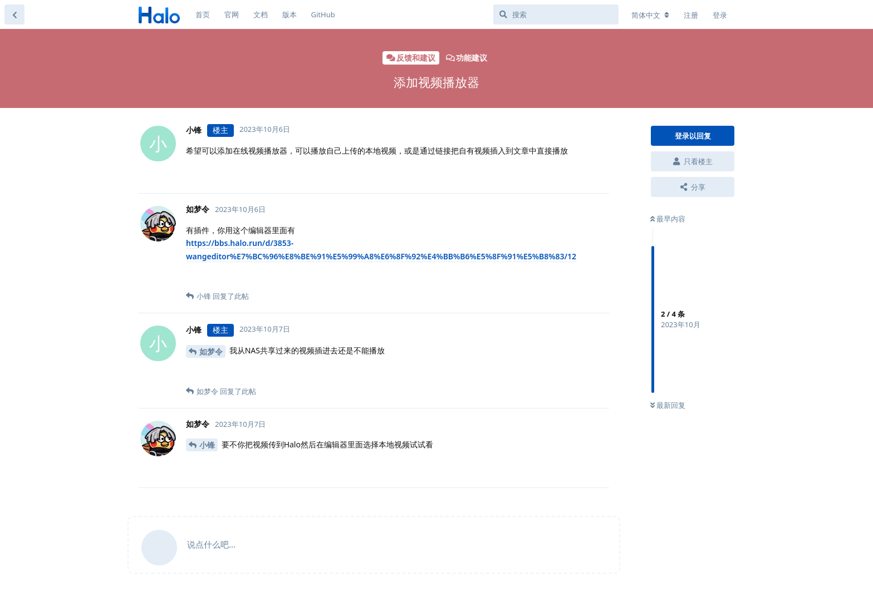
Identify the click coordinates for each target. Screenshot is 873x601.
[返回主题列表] (14, 14)
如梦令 (211, 351)
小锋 (207, 445)
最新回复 (667, 405)
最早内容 (667, 219)
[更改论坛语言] (650, 15)
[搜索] (556, 14)
